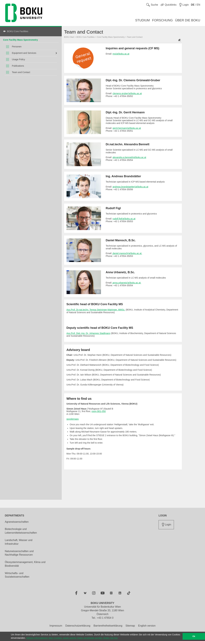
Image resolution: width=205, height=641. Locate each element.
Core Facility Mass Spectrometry (20, 40)
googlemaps (73, 419)
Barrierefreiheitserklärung (107, 625)
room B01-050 (99, 411)
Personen (16, 46)
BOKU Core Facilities (17, 31)
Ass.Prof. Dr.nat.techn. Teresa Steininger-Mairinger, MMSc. (96, 309)
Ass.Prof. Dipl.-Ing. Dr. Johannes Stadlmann (88, 333)
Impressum (56, 625)
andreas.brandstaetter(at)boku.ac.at (130, 186)
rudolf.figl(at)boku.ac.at (124, 218)
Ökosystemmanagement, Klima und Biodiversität (25, 564)
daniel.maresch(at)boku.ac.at (127, 253)
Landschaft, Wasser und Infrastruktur (18, 542)
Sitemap (130, 625)
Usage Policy (18, 59)
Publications (18, 66)
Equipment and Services (24, 53)
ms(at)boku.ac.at (121, 53)
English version (147, 625)
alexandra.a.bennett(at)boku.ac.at (129, 157)
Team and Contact (21, 72)
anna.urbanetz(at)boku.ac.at (126, 282)
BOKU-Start (69, 37)
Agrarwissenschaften (17, 521)
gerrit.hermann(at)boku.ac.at (127, 128)
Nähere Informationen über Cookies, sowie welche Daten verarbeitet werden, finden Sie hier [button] (72, 638)
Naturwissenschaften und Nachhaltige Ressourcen (19, 553)
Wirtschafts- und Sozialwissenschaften (17, 575)
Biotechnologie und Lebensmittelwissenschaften (21, 531)
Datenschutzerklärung (77, 625)
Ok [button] (193, 636)
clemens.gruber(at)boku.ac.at (127, 93)
